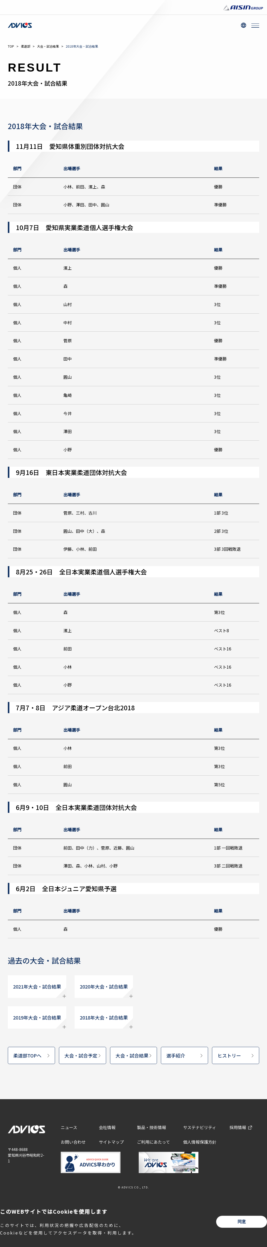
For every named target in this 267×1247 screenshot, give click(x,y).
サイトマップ (111, 1142)
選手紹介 (175, 1055)
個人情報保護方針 (199, 1142)
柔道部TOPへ (27, 1055)
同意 (242, 1221)
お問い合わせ (73, 1142)
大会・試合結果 (48, 46)
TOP (11, 46)
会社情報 (107, 1127)
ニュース (69, 1127)
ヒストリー (229, 1055)
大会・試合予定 (80, 1055)
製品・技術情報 (151, 1127)
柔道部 (25, 46)
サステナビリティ (199, 1127)
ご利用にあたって (153, 1142)
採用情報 (237, 1127)
